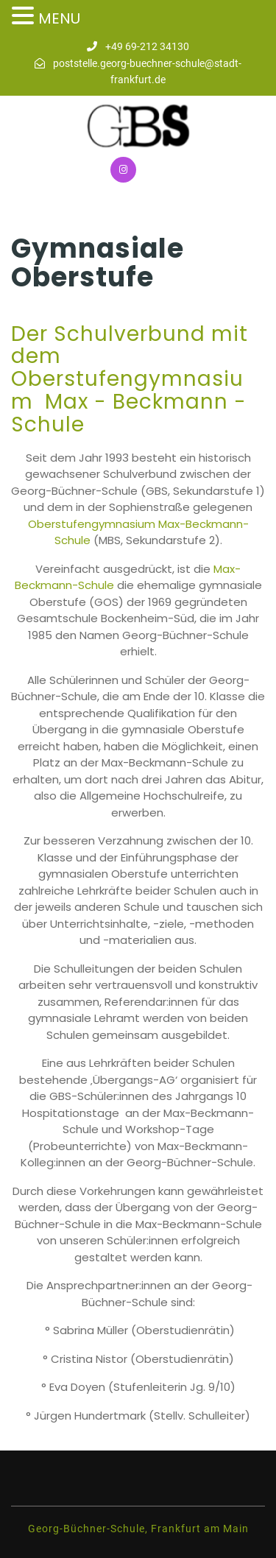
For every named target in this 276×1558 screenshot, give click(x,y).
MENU (59, 18)
